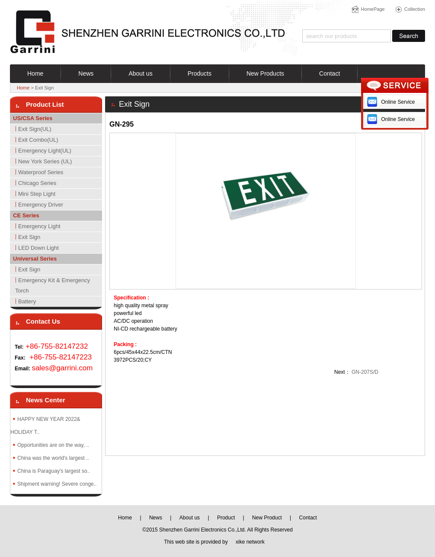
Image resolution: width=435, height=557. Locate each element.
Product (226, 518)
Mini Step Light (36, 194)
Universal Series (35, 258)
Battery (27, 301)
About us (189, 518)
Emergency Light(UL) (44, 150)
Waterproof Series (40, 172)
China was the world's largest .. (53, 458)
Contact (308, 518)
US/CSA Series (32, 118)
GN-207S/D (365, 372)
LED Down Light (38, 248)
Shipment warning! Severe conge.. (56, 484)
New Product (267, 518)
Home (23, 87)
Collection (414, 9)
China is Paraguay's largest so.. (53, 471)
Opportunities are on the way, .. (53, 445)
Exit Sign (29, 237)
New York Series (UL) (45, 161)
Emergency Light (39, 226)
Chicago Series (37, 183)
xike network (250, 542)
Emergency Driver (40, 204)
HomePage (373, 9)
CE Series (26, 215)
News (155, 518)
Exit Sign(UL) (34, 129)
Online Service (398, 102)
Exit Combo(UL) (38, 140)
